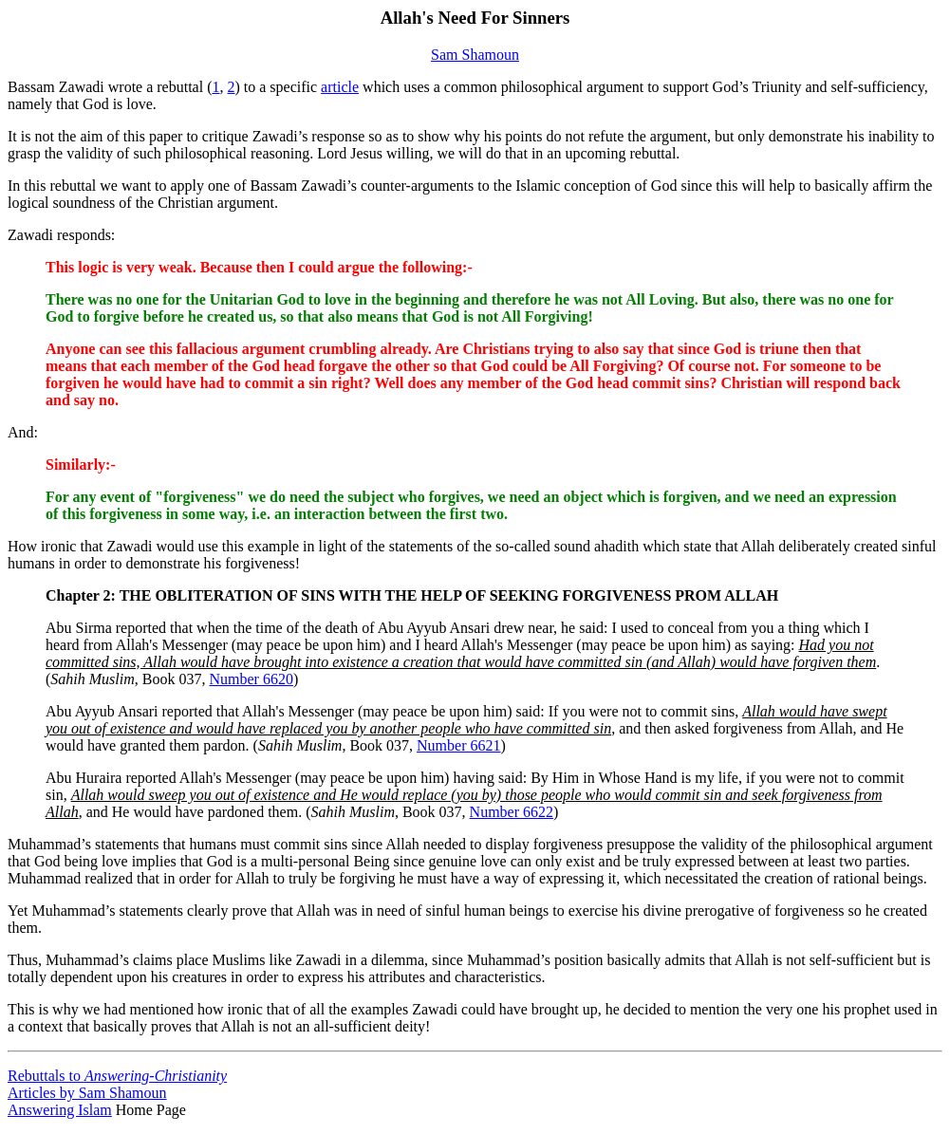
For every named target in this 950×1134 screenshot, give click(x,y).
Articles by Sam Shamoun (87, 1093)
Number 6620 (250, 679)
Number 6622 (511, 812)
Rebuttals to (117, 1076)
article (340, 87)
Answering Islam (60, 1110)
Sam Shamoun (475, 54)
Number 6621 (458, 745)
